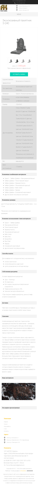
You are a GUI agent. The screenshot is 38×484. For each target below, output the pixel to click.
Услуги (5, 424)
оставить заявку (19, 74)
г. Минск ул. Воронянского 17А (24, 6)
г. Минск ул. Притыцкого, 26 (23, 10)
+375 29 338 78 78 (19, 3)
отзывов (23, 471)
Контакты (6, 431)
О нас (5, 428)
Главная (6, 421)
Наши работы (7, 426)
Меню (19, 14)
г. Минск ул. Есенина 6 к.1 (23, 8)
